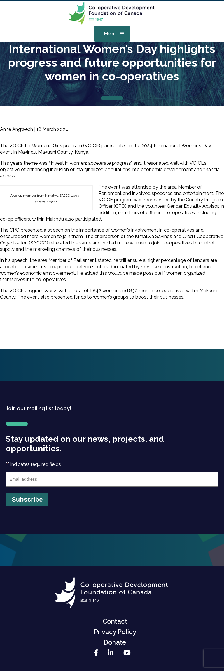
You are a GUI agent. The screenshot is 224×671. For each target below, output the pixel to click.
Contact (115, 621)
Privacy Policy (115, 632)
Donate (115, 642)
